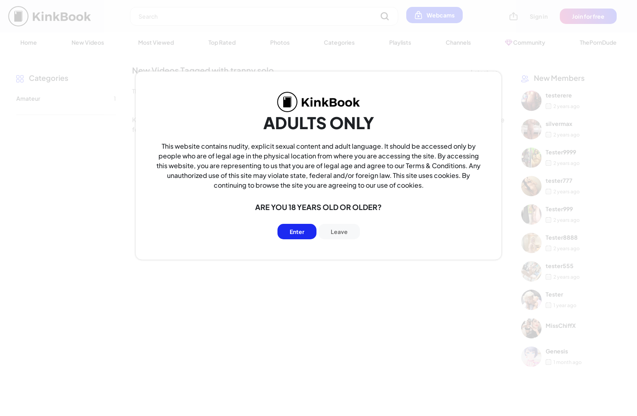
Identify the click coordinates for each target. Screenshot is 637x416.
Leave (339, 231)
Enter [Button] (297, 231)
